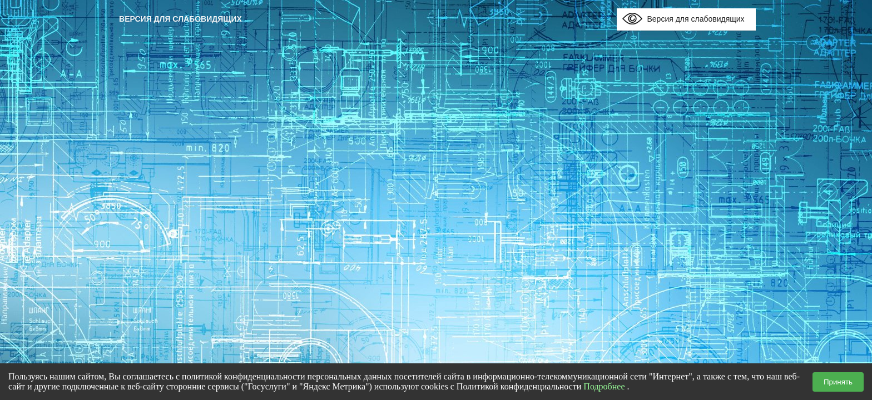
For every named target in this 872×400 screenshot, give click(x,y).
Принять (838, 382)
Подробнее (604, 386)
